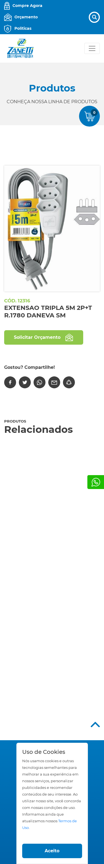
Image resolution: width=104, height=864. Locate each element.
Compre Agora (27, 5)
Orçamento (26, 16)
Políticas (22, 28)
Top (95, 724)
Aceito (52, 850)
